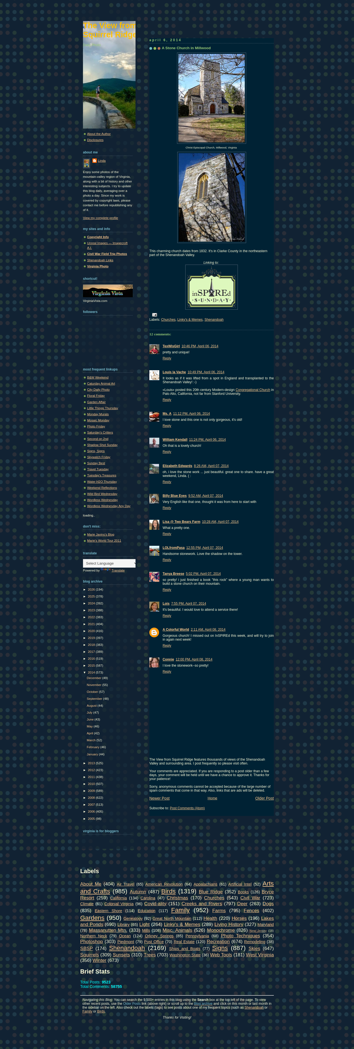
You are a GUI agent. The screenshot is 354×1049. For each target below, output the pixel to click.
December (94, 678)
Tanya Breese (173, 574)
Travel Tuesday (98, 469)
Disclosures (95, 140)
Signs (220, 947)
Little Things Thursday (102, 408)
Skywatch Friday (98, 457)
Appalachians (205, 884)
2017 (92, 651)
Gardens (92, 917)
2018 (92, 644)
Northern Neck (93, 936)
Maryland (265, 924)
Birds (168, 891)
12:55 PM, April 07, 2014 (204, 548)
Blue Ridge (211, 891)
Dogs (268, 903)
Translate (113, 570)
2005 (92, 818)
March (92, 740)
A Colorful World (176, 630)
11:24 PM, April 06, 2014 (207, 440)
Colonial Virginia (119, 904)
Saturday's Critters (100, 432)
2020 (92, 631)
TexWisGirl (171, 346)
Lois (166, 604)
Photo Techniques (240, 935)
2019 (92, 638)
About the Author (99, 133)
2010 (92, 784)
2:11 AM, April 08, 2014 (208, 630)
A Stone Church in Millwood (186, 48)
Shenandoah (213, 320)
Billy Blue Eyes (175, 496)
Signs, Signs (96, 451)
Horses (239, 918)
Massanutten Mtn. (108, 930)
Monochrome (221, 930)
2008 (92, 797)
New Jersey (258, 930)
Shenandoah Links (100, 260)
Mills (146, 930)
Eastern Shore (108, 911)
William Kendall (175, 440)
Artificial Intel (240, 884)
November (94, 685)
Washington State (185, 955)
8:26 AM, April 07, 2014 (211, 466)
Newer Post (159, 798)
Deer (242, 903)
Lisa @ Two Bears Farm (181, 522)
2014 (92, 672)
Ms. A (167, 414)
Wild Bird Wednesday (102, 493)
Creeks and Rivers (202, 903)
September (95, 698)
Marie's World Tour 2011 (104, 540)
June (91, 719)
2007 (92, 804)
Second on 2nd (97, 438)
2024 (92, 603)
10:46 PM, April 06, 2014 (199, 346)
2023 (92, 610)
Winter (99, 960)
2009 (92, 790)
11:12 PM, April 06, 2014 (191, 414)
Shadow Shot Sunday (102, 445)
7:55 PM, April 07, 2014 (188, 604)
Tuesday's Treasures (101, 475)
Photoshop (91, 941)
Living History (229, 924)
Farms (219, 910)
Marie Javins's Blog (100, 534)
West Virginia (260, 954)
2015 (92, 665)
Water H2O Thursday (102, 481)
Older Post (264, 798)
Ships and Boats (185, 948)
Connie (168, 659)
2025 (92, 596)
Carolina (147, 898)
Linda (102, 160)
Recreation (218, 941)
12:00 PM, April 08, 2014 (194, 659)
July (90, 712)
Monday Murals (98, 414)
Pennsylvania (197, 936)
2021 (92, 624)
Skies (254, 948)
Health (210, 918)
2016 (92, 658)
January (93, 754)
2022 (92, 617)
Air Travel (125, 884)
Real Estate (184, 942)
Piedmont (125, 942)
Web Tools (221, 954)
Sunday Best (96, 463)
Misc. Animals (177, 930)
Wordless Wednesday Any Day (109, 506)
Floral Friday (96, 395)
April (90, 733)
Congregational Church (253, 390)
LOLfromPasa (174, 548)
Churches (168, 320)
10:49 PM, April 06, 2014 (206, 372)
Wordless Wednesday (102, 500)
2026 (92, 589)
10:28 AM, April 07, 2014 (220, 522)
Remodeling (254, 942)
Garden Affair (96, 402)
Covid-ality (155, 903)
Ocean (125, 936)
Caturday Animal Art (101, 383)
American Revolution (164, 884)
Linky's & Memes (189, 320)
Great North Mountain (172, 918)
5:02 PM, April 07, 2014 (203, 574)
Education (146, 911)
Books (243, 892)
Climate (86, 904)
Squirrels (89, 954)
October (93, 691)
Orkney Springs (159, 936)
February (93, 747)
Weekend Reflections (102, 487)
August (92, 705)
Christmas (177, 898)
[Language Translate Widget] (110, 563)
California (118, 898)
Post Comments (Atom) (187, 808)
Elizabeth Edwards (177, 466)
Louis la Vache (174, 372)
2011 (92, 777)
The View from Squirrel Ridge (110, 30)
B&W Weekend (97, 377)
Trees (150, 954)
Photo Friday (96, 426)
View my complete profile (100, 218)
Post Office (154, 942)
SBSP (86, 948)
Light (144, 924)
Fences (251, 910)
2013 (92, 763)
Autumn (138, 891)
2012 (92, 770)
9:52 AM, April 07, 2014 (205, 496)
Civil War (250, 898)
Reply (167, 358)
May (90, 726)
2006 (92, 811)
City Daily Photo (98, 389)
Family (180, 910)
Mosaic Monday (98, 420)
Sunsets (121, 954)
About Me (90, 884)
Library (124, 924)
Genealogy (133, 918)
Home (212, 798)
